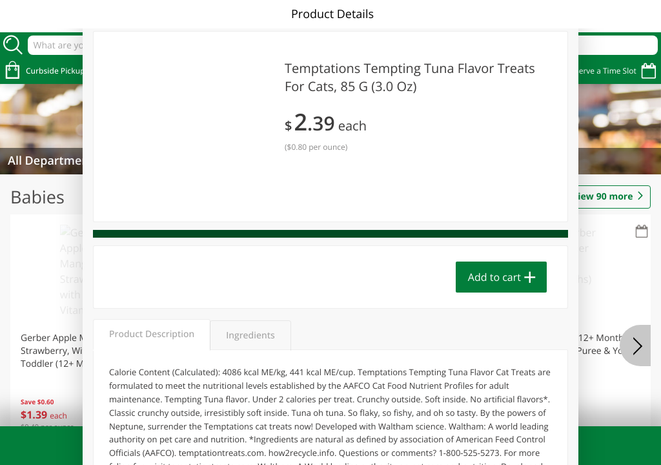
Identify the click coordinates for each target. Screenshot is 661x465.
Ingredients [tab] (250, 335)
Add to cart (494, 277)
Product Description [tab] (151, 334)
